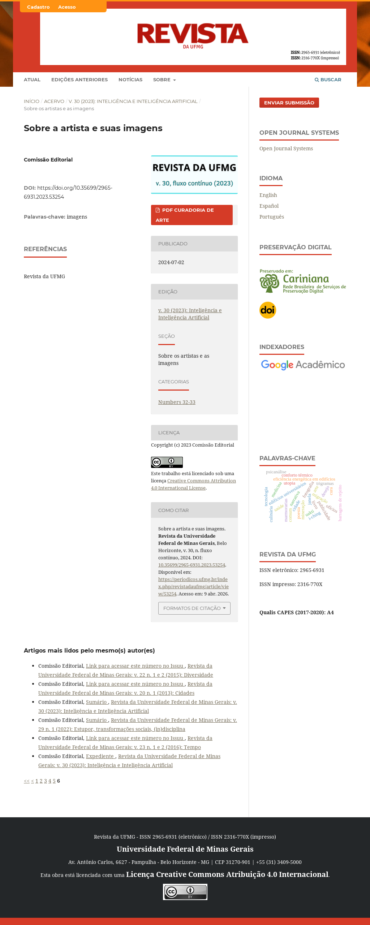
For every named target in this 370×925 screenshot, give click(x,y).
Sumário (97, 701)
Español (269, 205)
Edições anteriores (79, 79)
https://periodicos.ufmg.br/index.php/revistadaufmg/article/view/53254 (193, 586)
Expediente (100, 756)
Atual (32, 79)
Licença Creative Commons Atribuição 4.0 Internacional (227, 874)
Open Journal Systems (286, 148)
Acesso (67, 7)
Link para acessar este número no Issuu (135, 665)
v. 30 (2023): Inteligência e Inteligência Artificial (133, 101)
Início (31, 101)
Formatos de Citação (192, 608)
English (268, 195)
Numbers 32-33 (176, 402)
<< (27, 780)
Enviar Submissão (289, 103)
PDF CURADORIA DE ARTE (185, 215)
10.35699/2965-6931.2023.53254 (191, 565)
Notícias (130, 79)
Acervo (54, 101)
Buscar (328, 79)
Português (271, 216)
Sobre (162, 79)
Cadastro (38, 7)
